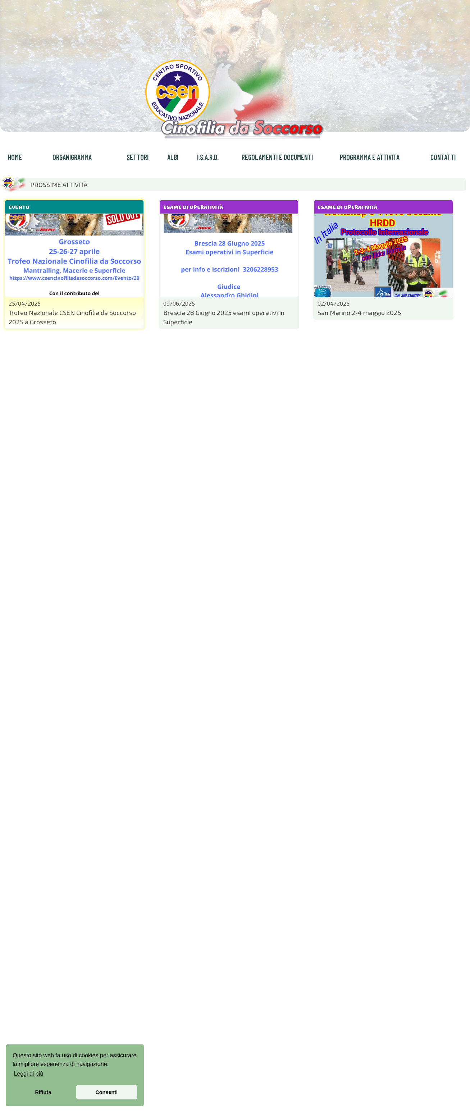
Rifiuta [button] (43, 1092)
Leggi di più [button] (28, 1074)
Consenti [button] (106, 1092)
